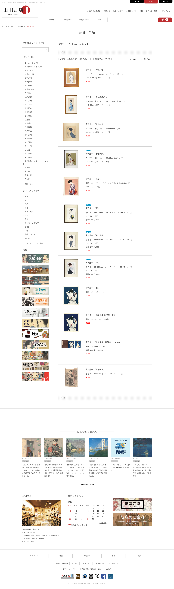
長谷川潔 (28, 146)
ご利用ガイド (131, 11)
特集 (100, 19)
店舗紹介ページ (28, 541)
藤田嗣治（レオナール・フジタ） (35, 162)
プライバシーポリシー (71, 569)
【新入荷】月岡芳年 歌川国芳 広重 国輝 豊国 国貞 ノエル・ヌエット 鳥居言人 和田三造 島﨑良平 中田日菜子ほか (31, 470)
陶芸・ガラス (30, 234)
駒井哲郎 (28, 112)
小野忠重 (28, 85)
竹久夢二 (28, 131)
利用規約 (108, 569)
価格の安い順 (72, 59)
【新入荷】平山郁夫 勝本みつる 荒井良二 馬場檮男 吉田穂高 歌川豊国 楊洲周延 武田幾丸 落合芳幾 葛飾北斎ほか (98, 470)
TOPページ (34, 556)
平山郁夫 (28, 157)
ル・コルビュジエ (32, 70)
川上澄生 (28, 104)
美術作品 (68, 19)
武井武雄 (28, 127)
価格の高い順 (84, 59)
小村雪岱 (28, 116)
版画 (26, 196)
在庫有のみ (99, 59)
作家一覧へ (29, 184)
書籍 (113, 556)
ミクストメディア (32, 223)
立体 (26, 231)
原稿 (26, 215)
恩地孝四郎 (29, 89)
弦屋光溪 (28, 138)
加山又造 (28, 101)
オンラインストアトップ (10, 26)
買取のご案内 (118, 11)
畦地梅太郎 (29, 74)
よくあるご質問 (152, 11)
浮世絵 (52, 19)
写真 (26, 219)
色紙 (26, 204)
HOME (137, 1)
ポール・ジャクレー (33, 63)
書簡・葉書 (29, 212)
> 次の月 (102, 523)
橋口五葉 (28, 142)
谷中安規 (28, 135)
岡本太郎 (28, 82)
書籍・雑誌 (84, 19)
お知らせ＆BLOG (93, 11)
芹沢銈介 (28, 123)
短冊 (26, 208)
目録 (141, 11)
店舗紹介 (106, 11)
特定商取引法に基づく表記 (91, 569)
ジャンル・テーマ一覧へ (34, 243)
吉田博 (27, 179)
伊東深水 (28, 78)
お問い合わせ (166, 11)
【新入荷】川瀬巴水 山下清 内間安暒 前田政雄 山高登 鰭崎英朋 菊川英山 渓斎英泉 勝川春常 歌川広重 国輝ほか (142, 470)
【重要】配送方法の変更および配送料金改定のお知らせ (120, 467)
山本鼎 (27, 171)
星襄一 (27, 168)
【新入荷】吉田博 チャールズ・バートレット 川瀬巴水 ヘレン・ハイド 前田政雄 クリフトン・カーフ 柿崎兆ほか (75, 470)
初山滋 (27, 150)
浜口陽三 (28, 154)
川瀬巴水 (28, 108)
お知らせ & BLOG (87, 431)
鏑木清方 (28, 97)
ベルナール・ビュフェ (34, 67)
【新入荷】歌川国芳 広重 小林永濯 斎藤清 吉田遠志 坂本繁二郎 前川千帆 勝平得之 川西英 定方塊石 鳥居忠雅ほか (53, 470)
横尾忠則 (28, 175)
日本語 (151, 2)
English (165, 1)
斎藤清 (27, 120)
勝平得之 (28, 93)
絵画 (26, 200)
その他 (27, 238)
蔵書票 (27, 227)
